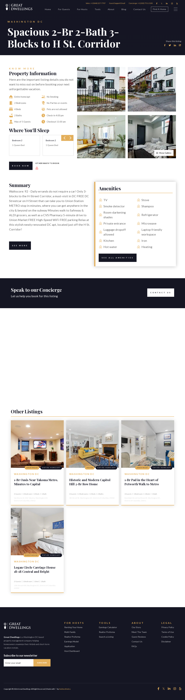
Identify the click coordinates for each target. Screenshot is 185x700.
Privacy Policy (167, 627)
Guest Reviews (139, 636)
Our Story (136, 627)
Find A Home (158, 9)
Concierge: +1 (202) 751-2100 (141, 3)
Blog (124, 9)
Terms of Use (167, 632)
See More (18, 245)
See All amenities (116, 258)
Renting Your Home (73, 627)
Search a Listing (106, 636)
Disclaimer (166, 641)
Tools (98, 9)
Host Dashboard (71, 651)
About (111, 9)
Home (48, 9)
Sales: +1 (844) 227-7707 (96, 3)
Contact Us (139, 9)
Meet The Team (139, 632)
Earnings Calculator (108, 627)
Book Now (19, 166)
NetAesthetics (65, 689)
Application (69, 646)
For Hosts (82, 9)
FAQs (134, 646)
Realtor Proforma (72, 636)
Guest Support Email (117, 3)
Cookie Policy (167, 636)
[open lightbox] (101, 89)
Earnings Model (71, 641)
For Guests (64, 9)
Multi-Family (69, 632)
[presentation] (64, 138)
